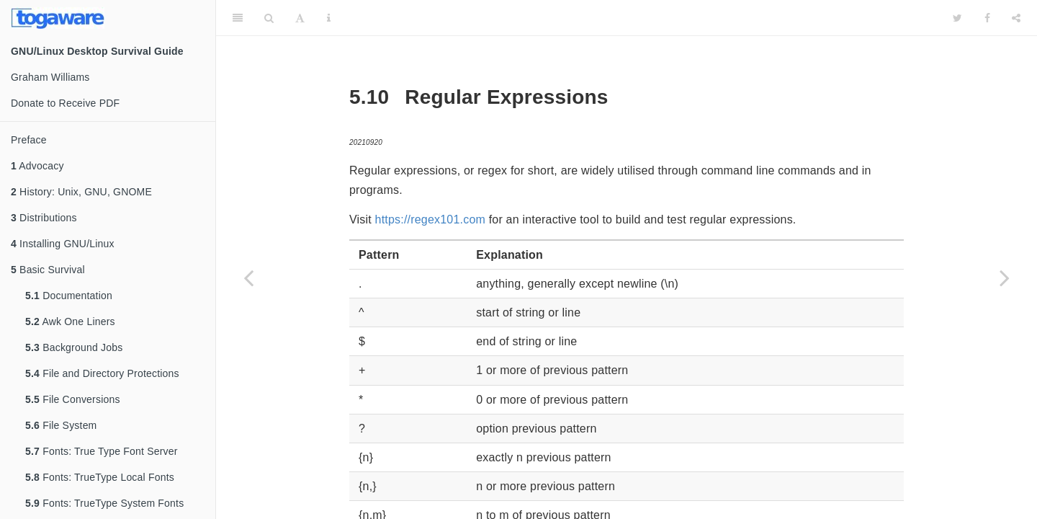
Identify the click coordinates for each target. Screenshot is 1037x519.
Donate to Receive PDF (65, 103)
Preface (29, 140)
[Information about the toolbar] (328, 18)
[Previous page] (248, 277)
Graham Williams (50, 77)
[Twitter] (957, 18)
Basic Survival (48, 269)
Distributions (44, 217)
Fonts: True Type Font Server (101, 451)
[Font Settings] (299, 18)
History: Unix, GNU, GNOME (81, 192)
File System (60, 425)
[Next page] (1004, 277)
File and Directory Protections (102, 373)
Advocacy (37, 166)
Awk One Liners (70, 321)
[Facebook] (987, 18)
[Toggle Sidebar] (237, 18)
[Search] (268, 18)
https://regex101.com (430, 219)
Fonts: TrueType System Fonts (104, 503)
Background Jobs (73, 347)
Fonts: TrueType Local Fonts (99, 477)
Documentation (68, 295)
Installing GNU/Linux (63, 243)
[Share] (1016, 18)
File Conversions (72, 399)
